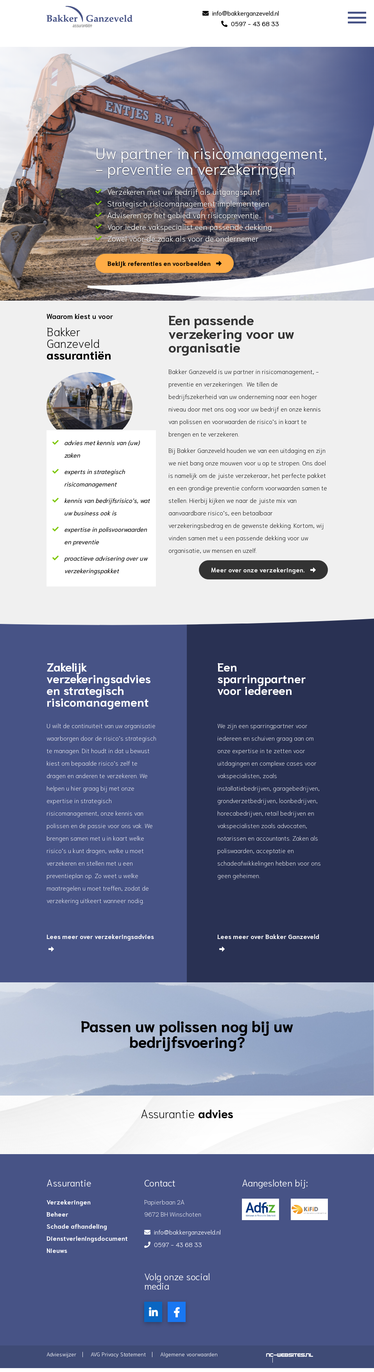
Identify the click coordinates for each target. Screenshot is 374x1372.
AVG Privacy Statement (118, 1354)
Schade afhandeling (77, 1226)
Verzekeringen (69, 1202)
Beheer (57, 1214)
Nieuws (57, 1250)
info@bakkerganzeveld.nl (245, 13)
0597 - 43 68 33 (255, 23)
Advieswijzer (61, 1354)
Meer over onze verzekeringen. (263, 569)
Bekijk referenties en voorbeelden (155, 272)
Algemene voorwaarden (189, 1354)
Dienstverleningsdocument (87, 1238)
